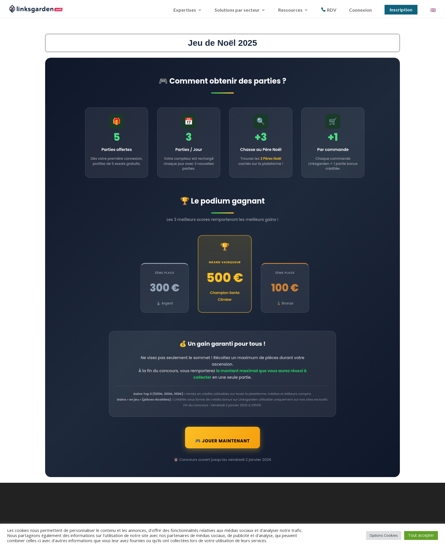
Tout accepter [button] (421, 535)
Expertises (184, 10)
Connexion (360, 10)
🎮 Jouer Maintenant (222, 446)
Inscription (401, 9)
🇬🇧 (433, 10)
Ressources (290, 10)
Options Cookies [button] (384, 535)
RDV (331, 10)
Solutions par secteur (237, 10)
